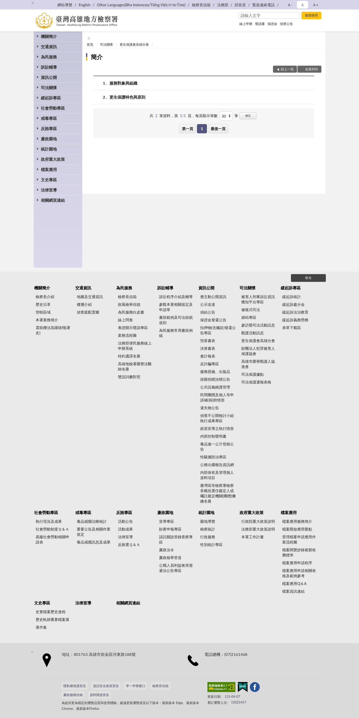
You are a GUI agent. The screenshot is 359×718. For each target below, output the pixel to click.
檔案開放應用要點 (297, 529)
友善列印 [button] (311, 69)
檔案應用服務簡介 (297, 521)
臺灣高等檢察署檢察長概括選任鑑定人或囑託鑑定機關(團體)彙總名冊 (218, 493)
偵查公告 (286, 24)
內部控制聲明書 (213, 436)
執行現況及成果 (49, 521)
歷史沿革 (43, 304)
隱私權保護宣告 (74, 686)
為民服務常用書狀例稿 (176, 333)
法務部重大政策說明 (258, 529)
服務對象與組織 (123, 83)
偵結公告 (207, 312)
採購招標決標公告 (215, 379)
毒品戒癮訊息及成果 (93, 542)
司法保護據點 (252, 374)
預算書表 (207, 340)
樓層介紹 (84, 304)
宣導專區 (166, 521)
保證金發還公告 (213, 320)
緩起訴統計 (291, 296)
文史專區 (49, 179)
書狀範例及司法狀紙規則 (176, 320)
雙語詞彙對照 (129, 376)
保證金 (272, 24)
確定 (248, 115)
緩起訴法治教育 (295, 312)
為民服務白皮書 (131, 312)
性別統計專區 (211, 544)
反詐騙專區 (209, 363)
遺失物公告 (209, 407)
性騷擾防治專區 (213, 457)
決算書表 (207, 348)
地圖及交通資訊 (90, 296)
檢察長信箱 (201, 4)
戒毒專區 (49, 118)
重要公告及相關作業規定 (93, 532)
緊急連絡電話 (263, 4)
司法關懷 (49, 87)
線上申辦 (245, 24)
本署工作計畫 (252, 537)
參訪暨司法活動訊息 (258, 325)
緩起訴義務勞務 (295, 320)
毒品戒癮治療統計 (92, 521)
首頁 (90, 44)
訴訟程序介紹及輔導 (176, 296)
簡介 (97, 56)
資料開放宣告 (99, 695)
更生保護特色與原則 (127, 97)
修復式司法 (250, 309)
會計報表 (207, 356)
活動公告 (125, 521)
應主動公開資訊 (213, 296)
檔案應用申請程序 (297, 562)
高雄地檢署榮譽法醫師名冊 (135, 366)
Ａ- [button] (289, 4)
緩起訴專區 (51, 97)
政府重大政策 (53, 159)
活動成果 (125, 529)
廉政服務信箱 (73, 695)
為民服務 (49, 56)
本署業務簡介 (47, 320)
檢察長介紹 (45, 296)
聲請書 (260, 24)
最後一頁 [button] (218, 128)
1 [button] (202, 128)
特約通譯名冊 (129, 356)
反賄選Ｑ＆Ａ (129, 544)
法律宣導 (49, 189)
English (84, 4)
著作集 (41, 627)
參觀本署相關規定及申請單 (176, 307)
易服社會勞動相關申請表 (52, 539)
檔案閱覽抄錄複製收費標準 (299, 552)
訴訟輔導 (49, 67)
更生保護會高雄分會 (134, 44)
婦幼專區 (248, 317)
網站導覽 (64, 4)
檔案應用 (49, 169)
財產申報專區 (170, 529)
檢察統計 (207, 529)
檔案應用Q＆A (294, 583)
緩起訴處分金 (293, 304)
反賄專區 (49, 128)
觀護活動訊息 (252, 333)
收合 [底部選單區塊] (308, 278)
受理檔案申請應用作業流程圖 (299, 539)
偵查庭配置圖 (88, 312)
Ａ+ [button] (315, 4)
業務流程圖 (127, 335)
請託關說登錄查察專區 (176, 539)
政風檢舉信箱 (129, 304)
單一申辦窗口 (135, 686)
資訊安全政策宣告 (106, 686)
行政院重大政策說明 (258, 521)
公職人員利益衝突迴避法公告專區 (176, 568)
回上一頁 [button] (287, 69)
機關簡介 (49, 36)
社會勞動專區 (53, 108)
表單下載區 (291, 327)
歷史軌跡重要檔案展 (52, 619)
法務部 (222, 4)
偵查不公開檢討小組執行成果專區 (217, 418)
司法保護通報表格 (256, 382)
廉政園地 (49, 138)
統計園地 (49, 149)
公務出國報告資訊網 (217, 464)
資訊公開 (49, 77)
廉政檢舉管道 (170, 557)
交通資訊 (49, 46)
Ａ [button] (302, 4)
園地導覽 (207, 521)
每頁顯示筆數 (206, 115)
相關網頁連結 (53, 200)
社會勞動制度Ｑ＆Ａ (52, 529)
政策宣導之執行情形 (217, 428)
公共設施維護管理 (215, 387)
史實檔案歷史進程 (51, 611)
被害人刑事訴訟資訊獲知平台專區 (258, 299)
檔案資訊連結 (293, 591)
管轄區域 (43, 312)
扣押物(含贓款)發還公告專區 (218, 330)
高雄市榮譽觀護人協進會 (258, 364)
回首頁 (240, 4)
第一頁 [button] (187, 128)
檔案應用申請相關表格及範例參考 (299, 573)
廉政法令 (166, 549)
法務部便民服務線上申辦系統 (135, 346)
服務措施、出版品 (215, 371)
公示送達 (207, 304)
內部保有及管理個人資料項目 (217, 475)
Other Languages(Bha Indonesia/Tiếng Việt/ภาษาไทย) (141, 4)
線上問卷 (125, 320)
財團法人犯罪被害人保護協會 (258, 351)
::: (32, 2)
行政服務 (207, 537)
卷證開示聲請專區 (133, 327)
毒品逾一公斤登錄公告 (217, 446)
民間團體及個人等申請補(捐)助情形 (217, 397)
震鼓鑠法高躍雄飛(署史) (53, 330)
